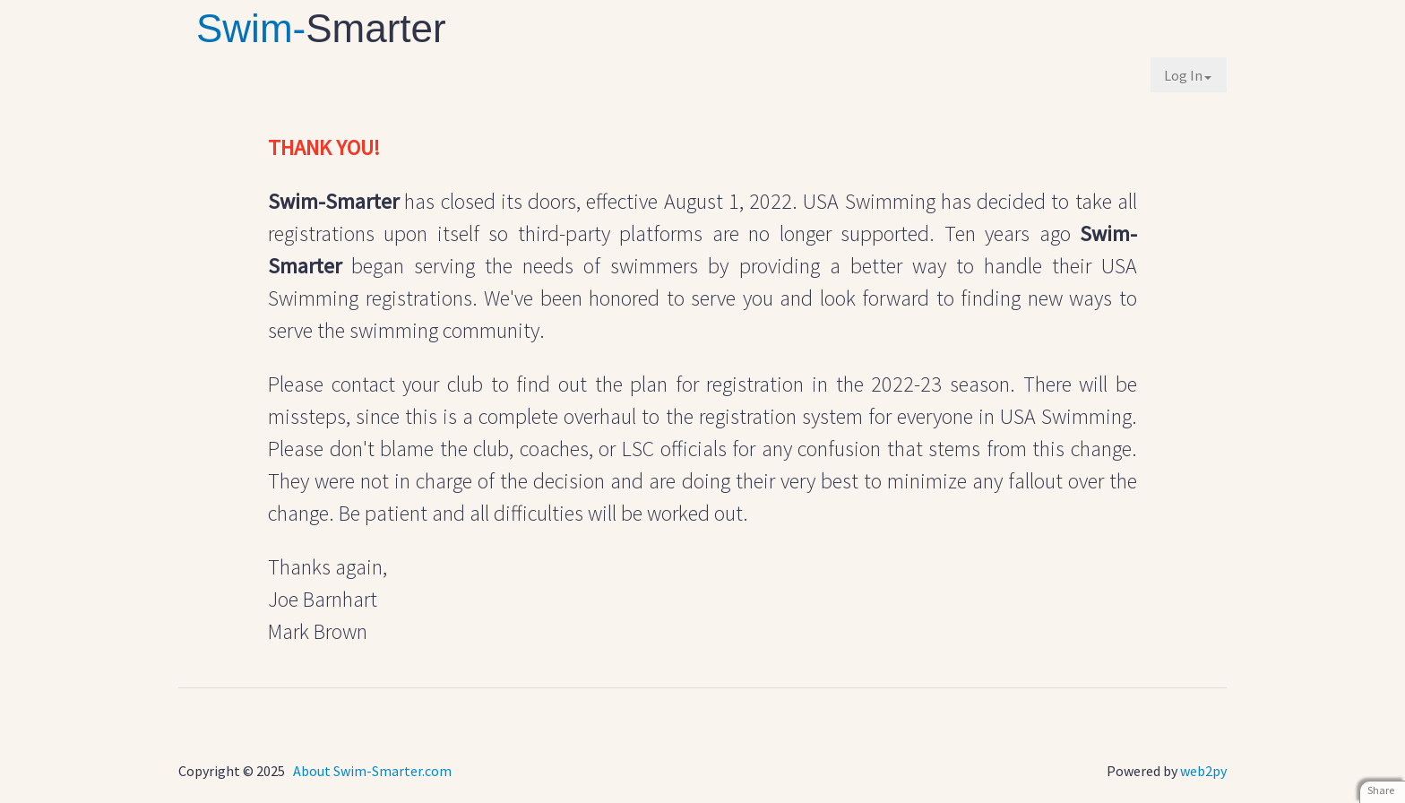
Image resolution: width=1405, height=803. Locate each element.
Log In (1187, 75)
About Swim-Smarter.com (372, 771)
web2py (1203, 771)
